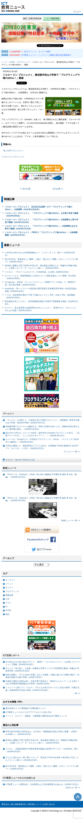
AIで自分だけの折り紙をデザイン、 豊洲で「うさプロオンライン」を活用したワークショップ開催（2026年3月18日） (42, 663)
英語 (7, 614)
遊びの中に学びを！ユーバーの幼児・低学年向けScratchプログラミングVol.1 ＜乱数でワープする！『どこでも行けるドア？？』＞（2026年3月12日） (42, 434)
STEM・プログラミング (19, 62)
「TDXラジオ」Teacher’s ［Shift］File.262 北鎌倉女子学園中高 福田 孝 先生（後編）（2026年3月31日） (41, 484)
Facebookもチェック (41, 539)
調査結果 (9, 595)
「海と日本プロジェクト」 (13, 150)
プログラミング (12, 591)
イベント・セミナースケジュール (20, 460)
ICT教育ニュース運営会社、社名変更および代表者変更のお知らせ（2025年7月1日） (42, 784)
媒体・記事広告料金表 (32, 18)
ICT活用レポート (11, 655)
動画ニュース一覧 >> (71, 520)
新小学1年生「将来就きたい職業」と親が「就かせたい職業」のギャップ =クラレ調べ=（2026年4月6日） (41, 260)
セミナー (9, 587)
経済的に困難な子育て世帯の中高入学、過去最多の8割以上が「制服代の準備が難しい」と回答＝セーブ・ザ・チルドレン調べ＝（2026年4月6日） (41, 266)
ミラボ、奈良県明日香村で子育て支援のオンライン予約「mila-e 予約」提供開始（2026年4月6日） (40, 296)
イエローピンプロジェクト (13, 157)
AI (6, 606)
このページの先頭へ (78, 797)
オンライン (10, 580)
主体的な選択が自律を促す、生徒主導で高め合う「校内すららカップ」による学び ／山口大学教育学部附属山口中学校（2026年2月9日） (42, 682)
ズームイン (8, 413)
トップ (4, 62)
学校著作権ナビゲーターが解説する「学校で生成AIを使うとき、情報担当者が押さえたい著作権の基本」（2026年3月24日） (42, 427)
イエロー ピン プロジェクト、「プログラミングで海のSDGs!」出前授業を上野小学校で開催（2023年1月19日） (41, 220)
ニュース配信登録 (52, 18)
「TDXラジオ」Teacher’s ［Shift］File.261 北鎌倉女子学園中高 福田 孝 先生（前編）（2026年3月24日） (41, 507)
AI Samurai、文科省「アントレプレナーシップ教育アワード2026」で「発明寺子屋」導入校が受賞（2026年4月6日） (40, 283)
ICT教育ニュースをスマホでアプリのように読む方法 (28, 712)
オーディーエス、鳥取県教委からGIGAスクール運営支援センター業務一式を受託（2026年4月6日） (40, 277)
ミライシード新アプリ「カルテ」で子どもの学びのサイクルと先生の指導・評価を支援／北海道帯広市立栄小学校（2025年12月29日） (42, 688)
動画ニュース (9, 468)
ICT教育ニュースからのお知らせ (19, 778)
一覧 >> (76, 693)
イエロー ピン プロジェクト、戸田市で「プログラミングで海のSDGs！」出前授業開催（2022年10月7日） (41, 233)
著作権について (35, 804)
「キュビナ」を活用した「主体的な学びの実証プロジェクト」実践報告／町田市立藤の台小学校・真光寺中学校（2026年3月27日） (42, 421)
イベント (9, 584)
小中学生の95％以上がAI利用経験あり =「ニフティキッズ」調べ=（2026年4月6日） (40, 253)
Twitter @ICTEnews (41, 549)
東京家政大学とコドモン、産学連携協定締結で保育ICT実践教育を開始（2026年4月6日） (41, 302)
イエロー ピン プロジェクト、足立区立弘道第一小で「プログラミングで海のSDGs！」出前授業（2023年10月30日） (38, 208)
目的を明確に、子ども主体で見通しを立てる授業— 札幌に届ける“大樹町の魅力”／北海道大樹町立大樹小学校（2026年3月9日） (42, 676)
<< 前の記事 (25, 189)
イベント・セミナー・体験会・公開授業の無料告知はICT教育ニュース (36, 716)
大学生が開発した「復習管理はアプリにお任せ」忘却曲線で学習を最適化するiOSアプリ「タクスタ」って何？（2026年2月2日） (42, 447)
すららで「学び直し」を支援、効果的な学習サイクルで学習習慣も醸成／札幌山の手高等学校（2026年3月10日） (42, 669)
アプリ (8, 603)
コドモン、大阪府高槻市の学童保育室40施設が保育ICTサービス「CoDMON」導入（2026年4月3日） (41, 750)
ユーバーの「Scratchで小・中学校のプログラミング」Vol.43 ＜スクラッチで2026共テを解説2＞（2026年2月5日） (42, 440)
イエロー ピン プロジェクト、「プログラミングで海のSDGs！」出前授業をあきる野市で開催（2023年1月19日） (41, 227)
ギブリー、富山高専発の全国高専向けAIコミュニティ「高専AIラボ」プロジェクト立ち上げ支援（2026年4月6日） (41, 309)
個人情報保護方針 (18, 804)
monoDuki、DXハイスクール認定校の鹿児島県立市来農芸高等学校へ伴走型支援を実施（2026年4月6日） (41, 289)
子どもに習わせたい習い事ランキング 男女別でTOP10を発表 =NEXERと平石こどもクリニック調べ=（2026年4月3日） (42, 758)
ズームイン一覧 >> (72, 451)
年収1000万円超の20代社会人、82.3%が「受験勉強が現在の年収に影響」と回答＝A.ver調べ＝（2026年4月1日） (41, 732)
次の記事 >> (58, 189)
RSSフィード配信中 (41, 529)
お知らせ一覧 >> (72, 787)
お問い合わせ (49, 804)
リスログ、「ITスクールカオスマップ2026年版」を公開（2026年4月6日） (37, 272)
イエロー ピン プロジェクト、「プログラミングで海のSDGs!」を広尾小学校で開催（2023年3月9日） (41, 214)
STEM (8, 610)
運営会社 (5, 804)
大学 (7, 599)
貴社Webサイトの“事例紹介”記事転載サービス (25, 708)
